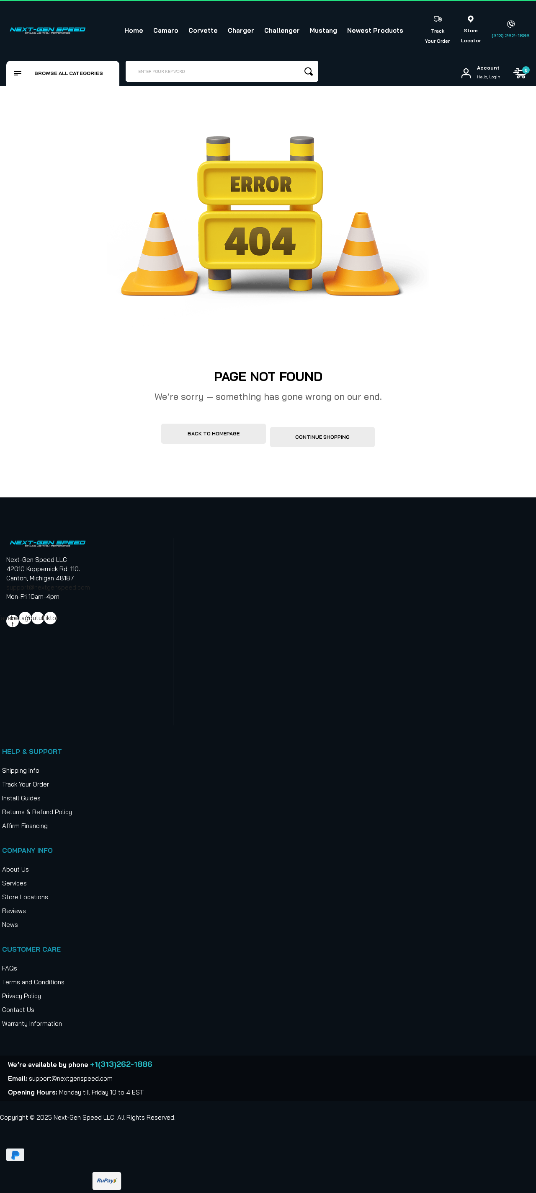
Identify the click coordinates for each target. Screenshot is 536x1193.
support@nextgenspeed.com (48, 584)
